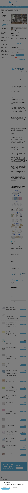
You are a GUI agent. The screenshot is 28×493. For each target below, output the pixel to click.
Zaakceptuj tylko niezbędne (6, 487)
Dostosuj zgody (15, 487)
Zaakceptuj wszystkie (6, 488)
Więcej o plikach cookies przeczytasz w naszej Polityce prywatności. (9, 485)
